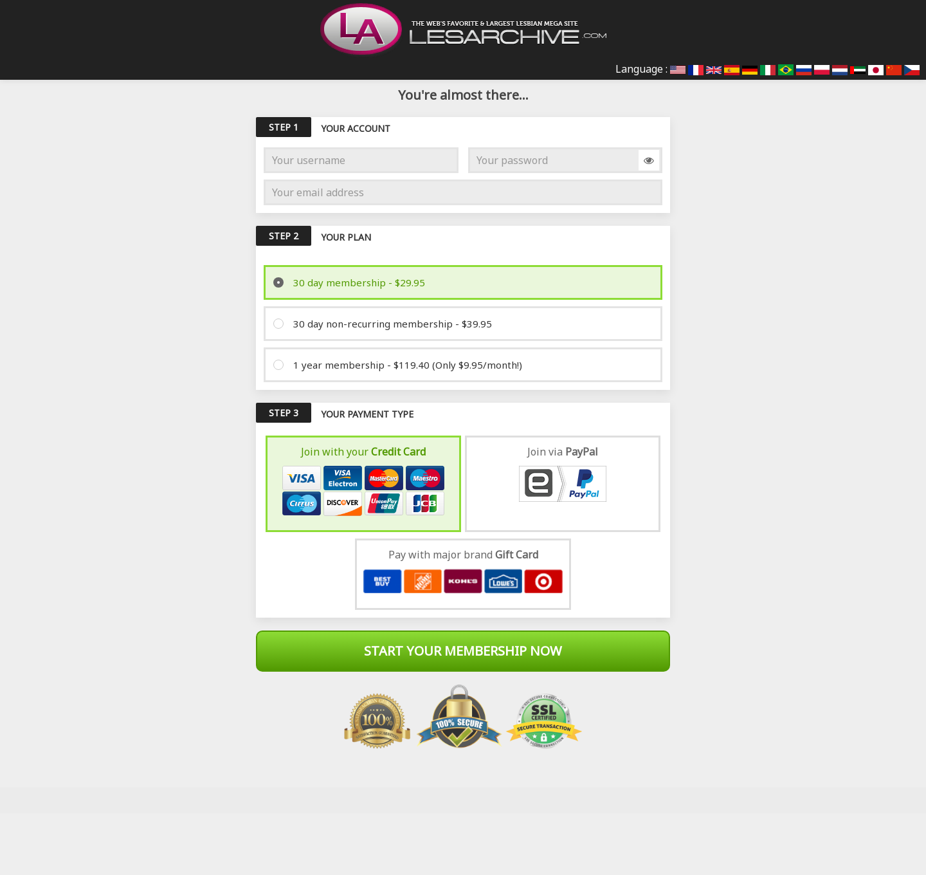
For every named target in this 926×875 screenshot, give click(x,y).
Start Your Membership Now (463, 650)
